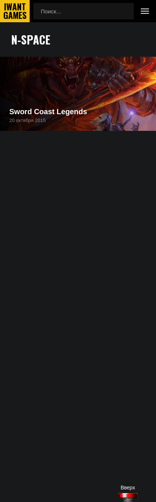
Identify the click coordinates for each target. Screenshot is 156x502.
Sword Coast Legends (48, 112)
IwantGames (15, 11)
